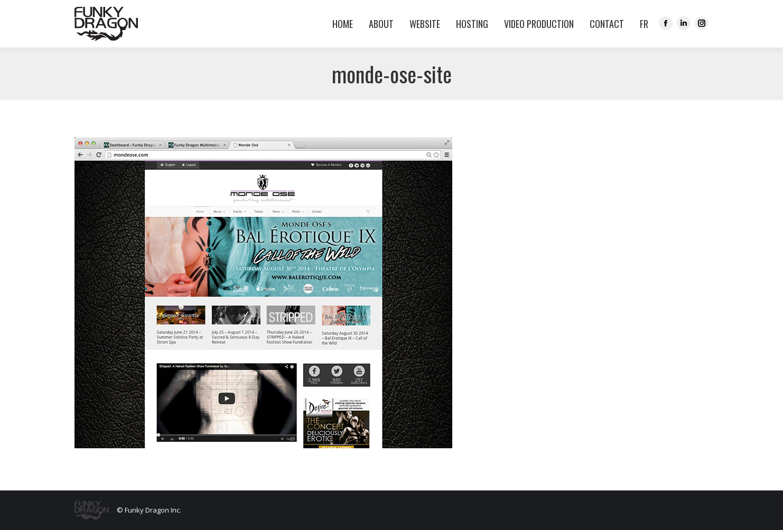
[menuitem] (641, 23)
